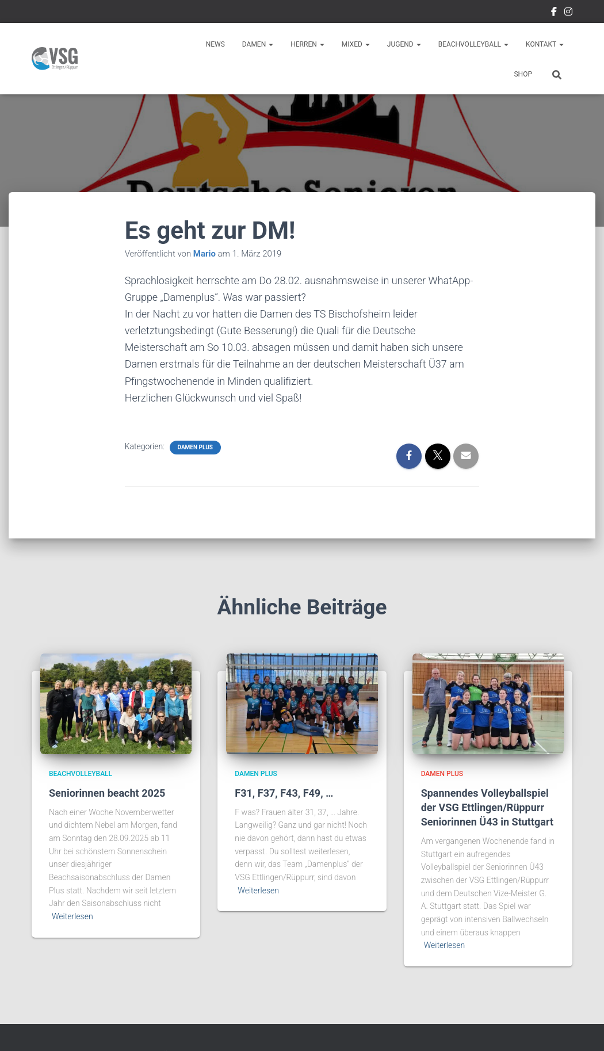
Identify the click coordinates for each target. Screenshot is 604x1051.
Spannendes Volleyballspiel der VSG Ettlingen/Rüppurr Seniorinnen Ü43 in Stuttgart (487, 807)
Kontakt (545, 44)
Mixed (356, 44)
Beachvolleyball (473, 44)
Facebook (554, 13)
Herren (307, 44)
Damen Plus (195, 447)
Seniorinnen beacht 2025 (107, 793)
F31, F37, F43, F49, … (284, 793)
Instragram (568, 13)
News (215, 44)
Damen (257, 44)
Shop (523, 74)
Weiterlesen (72, 916)
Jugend (404, 44)
